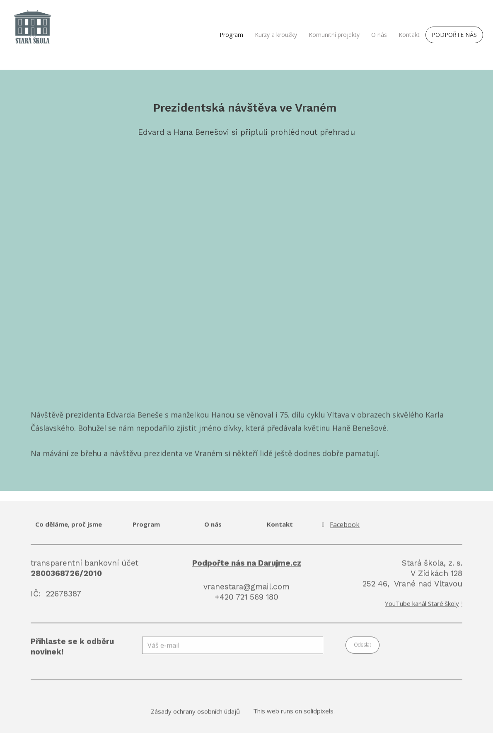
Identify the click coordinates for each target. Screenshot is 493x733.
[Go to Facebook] (340, 530)
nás (216, 529)
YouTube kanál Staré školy (422, 608)
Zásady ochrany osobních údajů (195, 715)
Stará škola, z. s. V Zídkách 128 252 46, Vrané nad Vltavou (412, 578)
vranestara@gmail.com (246, 591)
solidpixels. (319, 715)
